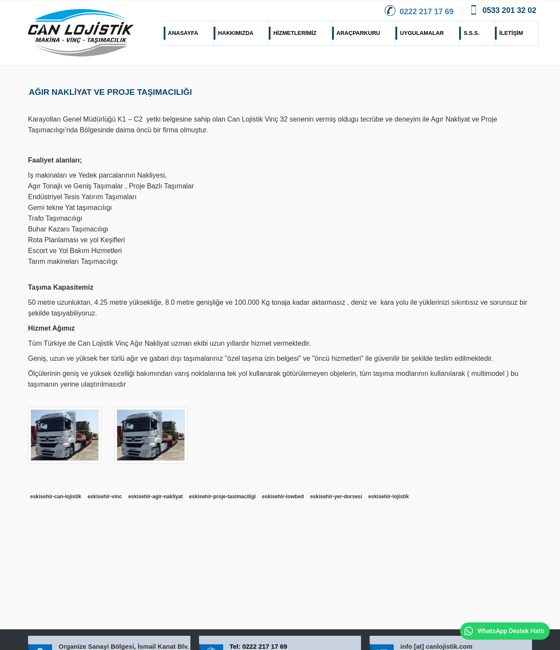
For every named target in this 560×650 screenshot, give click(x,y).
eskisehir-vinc (104, 497)
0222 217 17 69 (419, 11)
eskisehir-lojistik (388, 497)
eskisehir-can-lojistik (55, 497)
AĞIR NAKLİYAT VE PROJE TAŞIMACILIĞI (110, 92)
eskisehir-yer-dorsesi (336, 497)
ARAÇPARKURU (356, 33)
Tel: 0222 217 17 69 (258, 646)
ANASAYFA (181, 33)
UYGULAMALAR (419, 33)
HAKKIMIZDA (233, 33)
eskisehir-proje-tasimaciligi (222, 497)
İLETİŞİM (509, 33)
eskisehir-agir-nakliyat (155, 497)
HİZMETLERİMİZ (292, 33)
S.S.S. (469, 33)
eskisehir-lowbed (283, 497)
